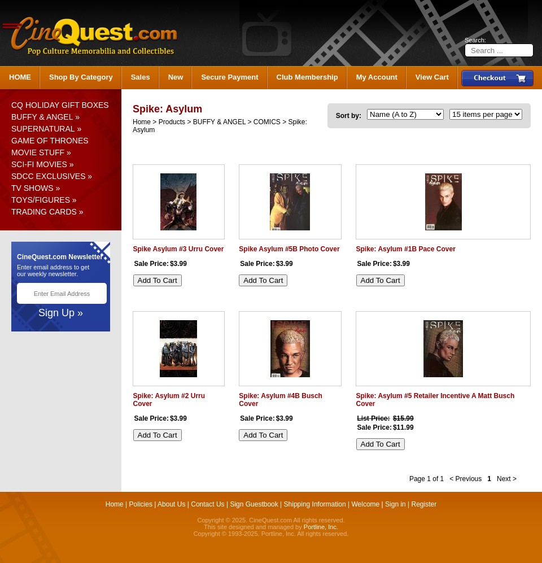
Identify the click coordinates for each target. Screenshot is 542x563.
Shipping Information (315, 504)
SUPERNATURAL (43, 128)
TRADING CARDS (44, 211)
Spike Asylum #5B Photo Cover (289, 249)
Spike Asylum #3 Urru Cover (178, 249)
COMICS (267, 122)
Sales (140, 77)
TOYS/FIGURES (40, 199)
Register (424, 504)
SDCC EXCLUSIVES (48, 176)
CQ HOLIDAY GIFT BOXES (60, 105)
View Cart (432, 77)
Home (142, 122)
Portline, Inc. (321, 526)
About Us (171, 504)
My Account (376, 77)
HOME (20, 77)
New (175, 77)
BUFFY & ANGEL (42, 116)
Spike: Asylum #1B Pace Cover (406, 249)
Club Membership (307, 77)
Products (172, 122)
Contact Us (207, 504)
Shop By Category (81, 77)
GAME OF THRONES (50, 140)
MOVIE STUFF (37, 152)
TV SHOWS (32, 188)
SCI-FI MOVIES (39, 164)
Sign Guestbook (254, 504)
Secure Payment (229, 77)
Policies (140, 504)
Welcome (365, 504)
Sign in (395, 504)
